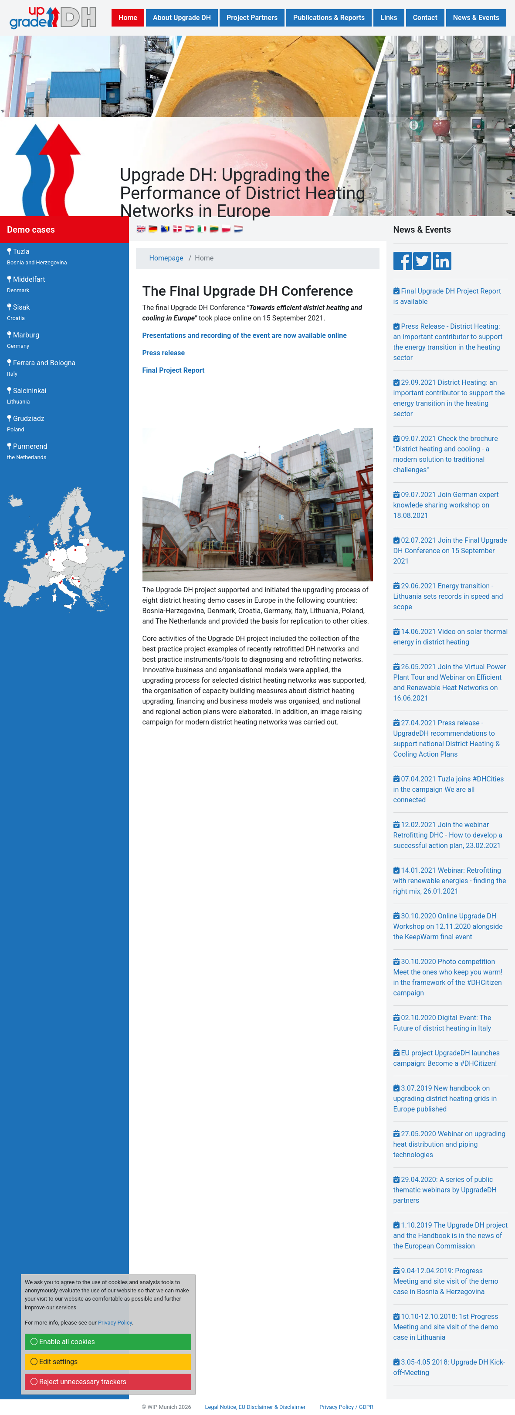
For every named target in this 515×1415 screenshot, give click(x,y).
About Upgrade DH (182, 17)
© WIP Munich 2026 (166, 1407)
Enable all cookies (62, 1342)
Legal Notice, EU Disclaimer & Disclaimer (255, 1407)
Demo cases (31, 229)
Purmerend (27, 451)
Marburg (23, 340)
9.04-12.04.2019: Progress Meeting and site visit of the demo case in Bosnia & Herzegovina (445, 1281)
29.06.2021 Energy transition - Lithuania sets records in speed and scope (448, 596)
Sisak (18, 312)
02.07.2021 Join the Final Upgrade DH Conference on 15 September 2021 (450, 550)
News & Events (476, 17)
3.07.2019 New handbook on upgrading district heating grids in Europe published (445, 1098)
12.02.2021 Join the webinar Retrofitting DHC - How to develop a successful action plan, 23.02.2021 (448, 835)
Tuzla (37, 256)
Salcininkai (27, 396)
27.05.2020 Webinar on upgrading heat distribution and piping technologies (449, 1144)
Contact (425, 17)
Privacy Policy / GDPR (346, 1407)
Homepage (166, 258)
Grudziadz (25, 423)
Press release (163, 353)
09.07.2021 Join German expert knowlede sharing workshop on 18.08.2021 (446, 505)
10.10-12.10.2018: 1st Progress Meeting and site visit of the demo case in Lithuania (445, 1327)
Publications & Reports (329, 17)
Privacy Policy (115, 1322)
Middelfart (26, 284)
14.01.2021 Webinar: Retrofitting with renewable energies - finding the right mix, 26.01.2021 (449, 880)
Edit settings (54, 1362)
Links (388, 17)
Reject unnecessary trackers (78, 1382)
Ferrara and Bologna (41, 368)
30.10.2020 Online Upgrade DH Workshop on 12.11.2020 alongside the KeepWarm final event (448, 926)
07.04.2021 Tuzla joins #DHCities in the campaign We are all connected (448, 789)
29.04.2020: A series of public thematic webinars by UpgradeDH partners (445, 1190)
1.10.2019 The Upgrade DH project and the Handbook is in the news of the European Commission (450, 1235)
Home (128, 17)
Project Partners (252, 17)
